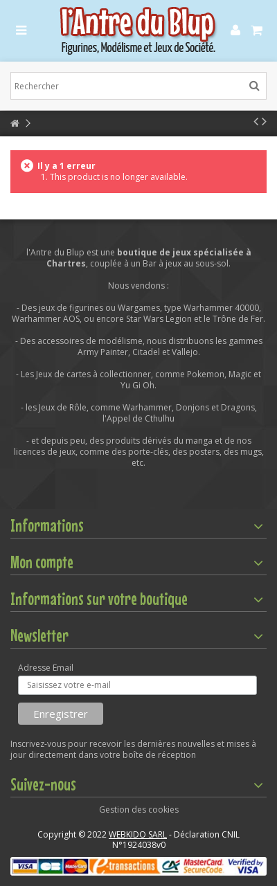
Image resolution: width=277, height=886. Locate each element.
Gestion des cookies (139, 809)
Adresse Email (45, 667)
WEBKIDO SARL (138, 834)
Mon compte (41, 562)
